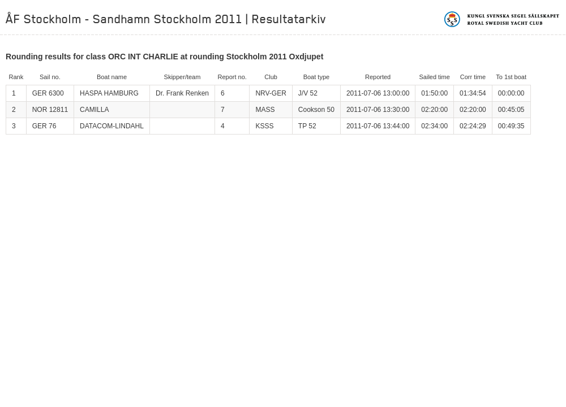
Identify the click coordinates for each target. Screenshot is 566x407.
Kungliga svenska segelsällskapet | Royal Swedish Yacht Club (502, 19)
